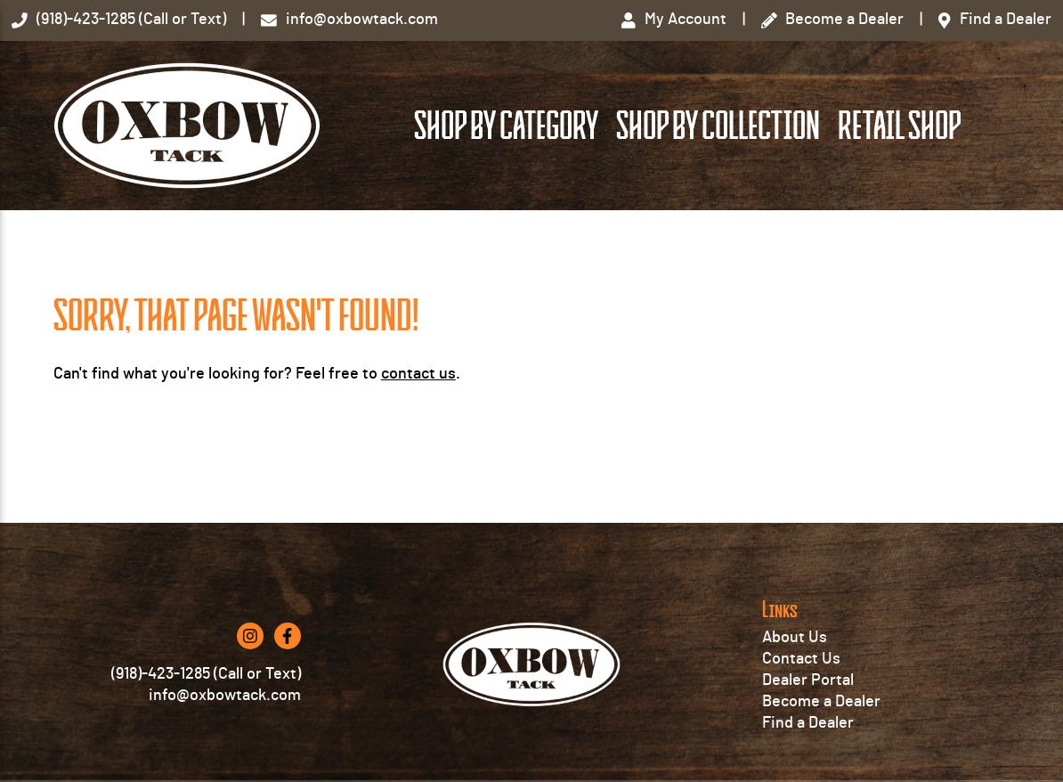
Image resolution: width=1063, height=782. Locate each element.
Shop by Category (506, 126)
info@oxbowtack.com (225, 696)
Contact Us (801, 659)
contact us (418, 374)
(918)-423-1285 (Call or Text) (206, 674)
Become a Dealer (821, 702)
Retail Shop (899, 126)
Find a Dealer (808, 723)
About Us (794, 638)
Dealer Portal (808, 680)
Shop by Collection (718, 126)
